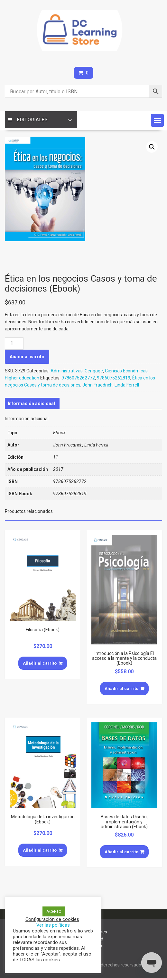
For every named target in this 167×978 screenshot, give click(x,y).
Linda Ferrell (127, 384)
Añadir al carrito (27, 356)
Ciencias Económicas (126, 370)
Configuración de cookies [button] (52, 919)
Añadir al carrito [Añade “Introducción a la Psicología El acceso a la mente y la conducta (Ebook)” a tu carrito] (121, 688)
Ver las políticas (53, 925)
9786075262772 (78, 377)
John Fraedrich (97, 384)
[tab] (31, 403)
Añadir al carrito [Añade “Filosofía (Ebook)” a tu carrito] (40, 663)
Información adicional (31, 403)
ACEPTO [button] (53, 911)
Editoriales (28, 119)
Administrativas (67, 370)
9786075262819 (113, 377)
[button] (157, 120)
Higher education (22, 377)
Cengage (94, 370)
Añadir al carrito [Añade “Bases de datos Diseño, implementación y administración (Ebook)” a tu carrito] (121, 851)
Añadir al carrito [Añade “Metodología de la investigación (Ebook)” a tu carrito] (40, 850)
